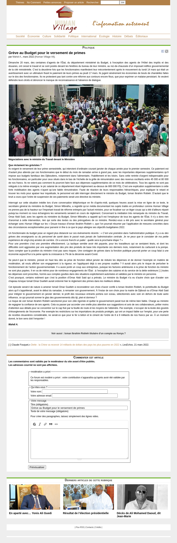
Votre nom (36, 391)
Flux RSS (80, 533)
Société (20, 36)
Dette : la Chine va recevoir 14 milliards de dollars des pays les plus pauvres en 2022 (75, 344)
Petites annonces (52, 2)
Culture (46, 36)
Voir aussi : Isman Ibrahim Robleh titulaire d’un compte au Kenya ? (88, 333)
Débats (128, 36)
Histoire (116, 36)
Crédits (98, 533)
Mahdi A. (17, 56)
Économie (34, 36)
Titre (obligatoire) (39, 404)
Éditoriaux (142, 36)
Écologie (104, 36)
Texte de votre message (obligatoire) (49, 411)
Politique (73, 36)
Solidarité (59, 36)
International (88, 36)
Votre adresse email (41, 395)
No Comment (34, 2)
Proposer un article (74, 2)
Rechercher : (93, 2)
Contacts (89, 533)
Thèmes (20, 2)
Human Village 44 (45, 56)
